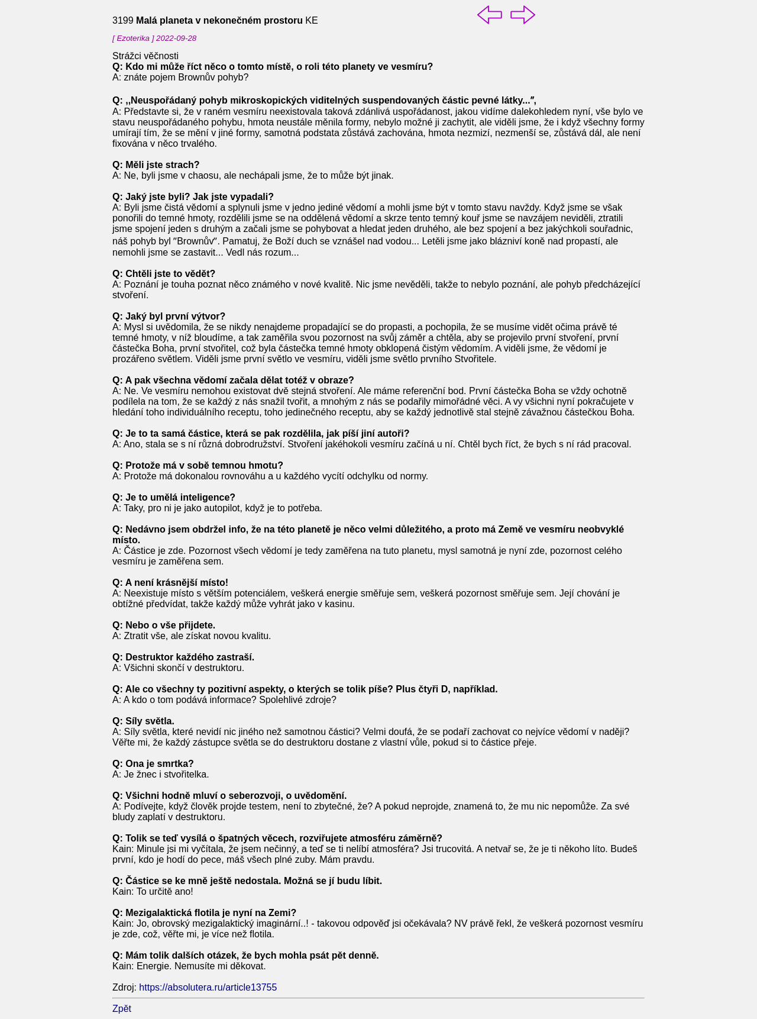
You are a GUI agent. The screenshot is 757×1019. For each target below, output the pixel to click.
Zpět (121, 1009)
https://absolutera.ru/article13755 (208, 987)
